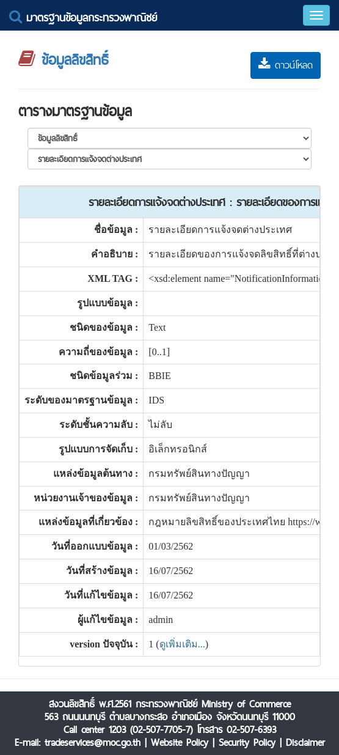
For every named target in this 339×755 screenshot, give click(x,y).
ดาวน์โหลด (285, 65)
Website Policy (179, 742)
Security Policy (247, 742)
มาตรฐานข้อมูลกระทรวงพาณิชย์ (83, 17)
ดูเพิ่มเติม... (182, 644)
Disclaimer (305, 742)
